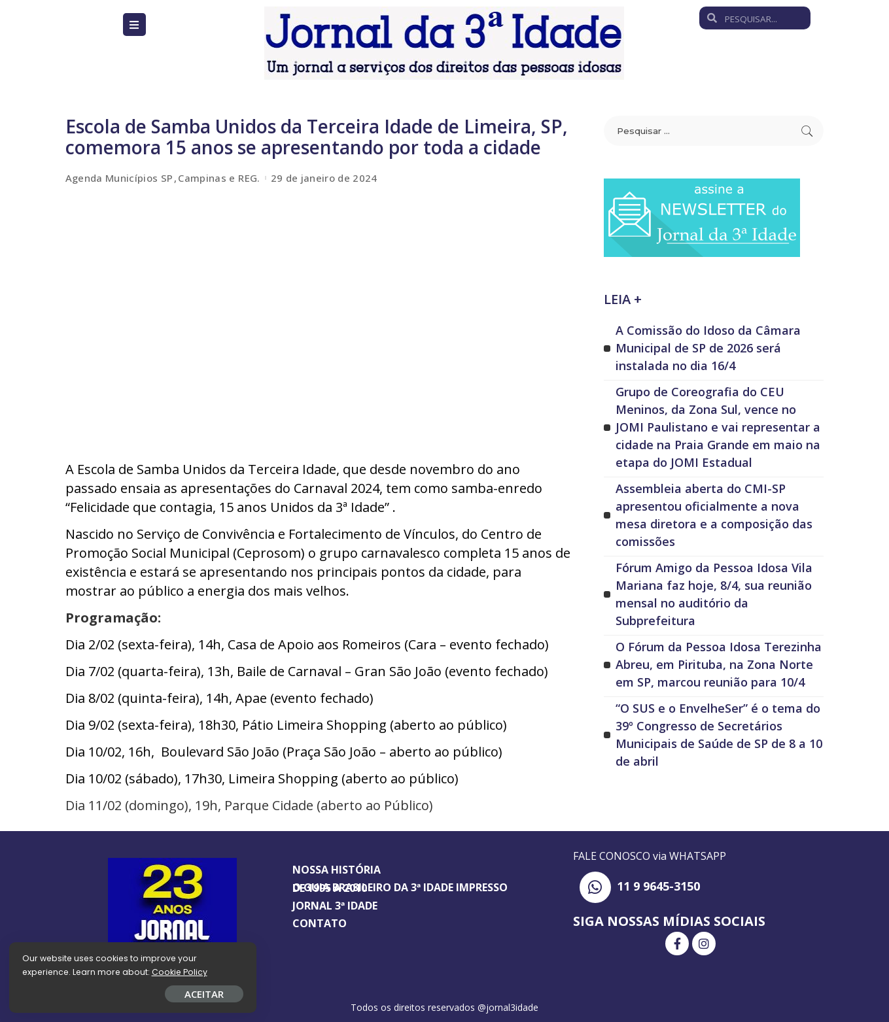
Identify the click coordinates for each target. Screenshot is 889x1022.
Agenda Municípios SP (119, 178)
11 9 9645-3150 (658, 886)
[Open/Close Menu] (134, 24)
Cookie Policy (50, 971)
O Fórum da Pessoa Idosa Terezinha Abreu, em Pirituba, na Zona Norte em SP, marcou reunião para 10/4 (719, 664)
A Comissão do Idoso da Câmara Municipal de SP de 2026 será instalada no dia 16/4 (708, 347)
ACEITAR (153, 993)
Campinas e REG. (219, 178)
